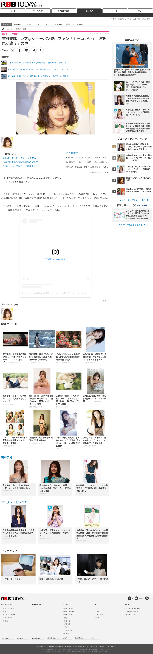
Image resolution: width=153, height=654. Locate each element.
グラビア (67, 624)
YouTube (141, 598)
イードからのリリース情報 (95, 646)
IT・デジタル (38, 11)
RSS (151, 598)
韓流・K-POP (69, 611)
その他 (5, 621)
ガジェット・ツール (10, 615)
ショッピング (7, 618)
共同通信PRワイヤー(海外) (85, 638)
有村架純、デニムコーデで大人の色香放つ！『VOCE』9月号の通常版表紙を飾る (99, 167)
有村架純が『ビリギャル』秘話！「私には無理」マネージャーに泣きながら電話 (98, 162)
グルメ (97, 608)
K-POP (80, 24)
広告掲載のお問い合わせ (55, 646)
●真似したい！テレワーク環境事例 (18, 166)
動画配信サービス (132, 611)
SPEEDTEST (63, 11)
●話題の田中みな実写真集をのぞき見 (19, 162)
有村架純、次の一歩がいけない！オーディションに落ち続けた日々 (93, 157)
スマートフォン (8, 608)
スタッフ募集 (110, 646)
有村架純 (73, 153)
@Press (20, 638)
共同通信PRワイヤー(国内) (57, 638)
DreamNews (36, 638)
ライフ (115, 11)
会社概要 (68, 646)
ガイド (140, 11)
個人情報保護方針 (79, 646)
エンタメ (89, 11)
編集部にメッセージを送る (100, 172)
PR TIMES (5, 638)
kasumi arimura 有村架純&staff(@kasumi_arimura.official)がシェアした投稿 (53, 293)
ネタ (4, 611)
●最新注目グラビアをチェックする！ (19, 158)
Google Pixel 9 (56, 24)
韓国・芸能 (68, 615)
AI (46, 24)
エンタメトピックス (14, 502)
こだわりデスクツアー (34, 24)
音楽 (65, 618)
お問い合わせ (40, 646)
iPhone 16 (18, 24)
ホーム (12, 11)
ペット (97, 611)
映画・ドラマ (69, 608)
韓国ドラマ (70, 24)
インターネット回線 (133, 608)
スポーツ (67, 621)
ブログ (66, 627)
